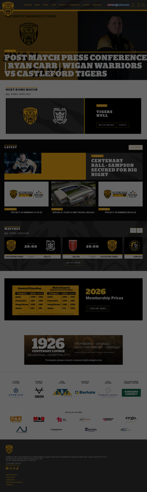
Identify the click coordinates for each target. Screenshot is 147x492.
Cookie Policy (10, 479)
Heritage (97, 5)
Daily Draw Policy (11, 474)
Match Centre (73, 263)
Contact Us (9, 484)
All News (135, 147)
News (37, 5)
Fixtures (28, 5)
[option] (73, 350)
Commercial (74, 5)
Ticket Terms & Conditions (14, 482)
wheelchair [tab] (24, 94)
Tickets (62, 5)
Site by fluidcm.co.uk (13, 465)
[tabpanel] (73, 116)
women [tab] (14, 94)
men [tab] (8, 94)
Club (54, 5)
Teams (46, 5)
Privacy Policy (10, 477)
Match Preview (106, 125)
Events (86, 5)
